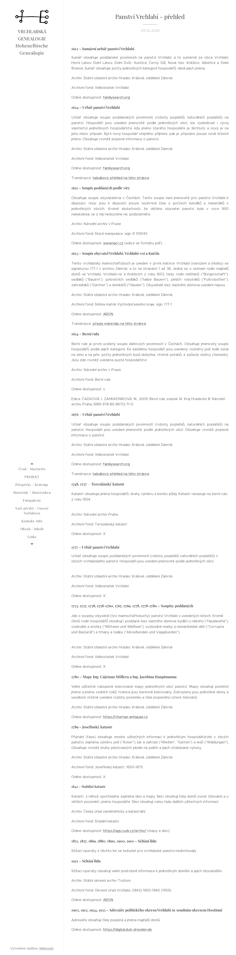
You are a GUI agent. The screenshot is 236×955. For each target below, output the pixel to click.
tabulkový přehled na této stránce (121, 178)
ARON (108, 314)
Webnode (46, 948)
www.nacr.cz (113, 243)
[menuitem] (32, 469)
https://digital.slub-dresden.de (127, 930)
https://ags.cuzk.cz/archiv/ (124, 831)
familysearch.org (116, 97)
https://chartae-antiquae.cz (125, 717)
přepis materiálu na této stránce (119, 324)
